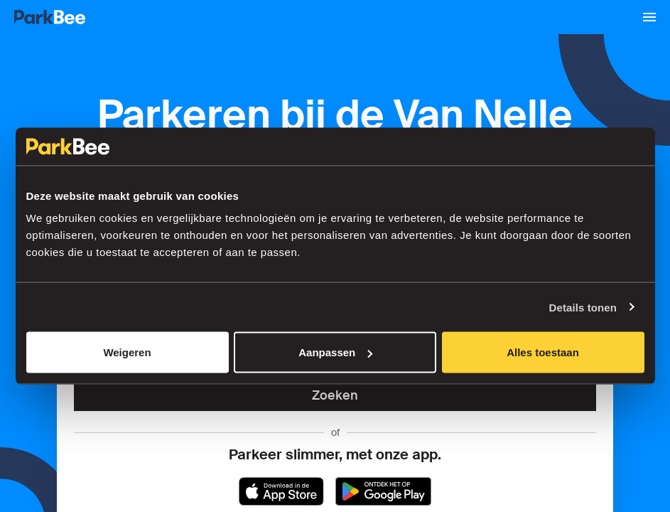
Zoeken (335, 395)
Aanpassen (335, 352)
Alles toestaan (543, 352)
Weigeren (127, 352)
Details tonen (583, 307)
